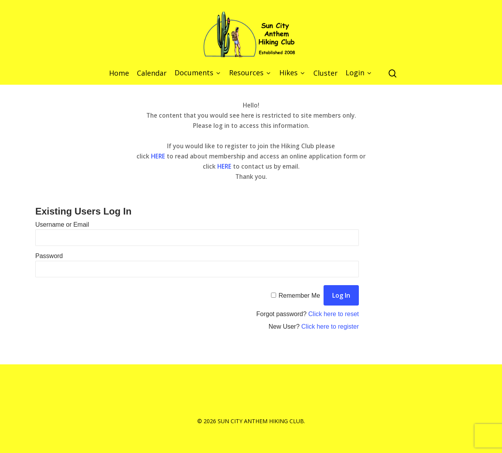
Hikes (291, 73)
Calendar (152, 73)
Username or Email (62, 224)
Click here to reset (333, 314)
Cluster (325, 73)
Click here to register (330, 326)
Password (49, 256)
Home (119, 73)
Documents (197, 73)
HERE (158, 156)
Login (358, 73)
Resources (249, 73)
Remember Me (299, 295)
